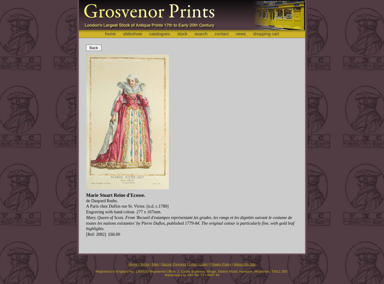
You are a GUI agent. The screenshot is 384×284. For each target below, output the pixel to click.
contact (222, 33)
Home (132, 264)
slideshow (132, 33)
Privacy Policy (220, 264)
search (200, 33)
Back (93, 48)
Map (155, 264)
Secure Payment (173, 264)
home (110, 33)
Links (193, 264)
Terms (144, 264)
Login (204, 264)
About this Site (244, 264)
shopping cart (266, 33)
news (241, 33)
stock (182, 33)
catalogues (159, 33)
